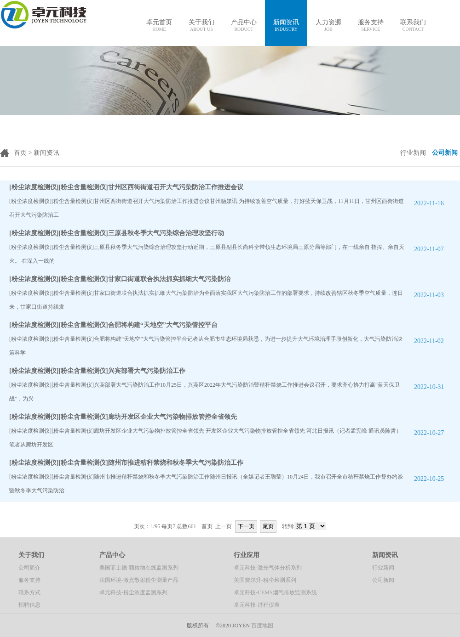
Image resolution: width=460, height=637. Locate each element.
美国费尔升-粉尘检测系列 (265, 580)
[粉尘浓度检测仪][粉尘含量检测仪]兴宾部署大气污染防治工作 (97, 370)
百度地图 (262, 625)
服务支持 (371, 25)
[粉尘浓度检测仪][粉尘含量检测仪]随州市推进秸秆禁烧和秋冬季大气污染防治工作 (126, 462)
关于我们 (201, 25)
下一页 (246, 526)
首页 (20, 152)
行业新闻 (383, 567)
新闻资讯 (286, 25)
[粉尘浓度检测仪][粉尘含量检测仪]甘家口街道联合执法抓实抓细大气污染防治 (119, 279)
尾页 (268, 526)
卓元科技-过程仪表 (257, 605)
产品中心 (244, 25)
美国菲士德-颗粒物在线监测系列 (138, 567)
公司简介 (29, 567)
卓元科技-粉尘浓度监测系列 (133, 592)
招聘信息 (29, 605)
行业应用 (246, 555)
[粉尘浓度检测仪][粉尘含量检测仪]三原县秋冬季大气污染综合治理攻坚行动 (116, 233)
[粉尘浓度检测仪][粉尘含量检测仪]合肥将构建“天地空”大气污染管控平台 (113, 324)
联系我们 (413, 25)
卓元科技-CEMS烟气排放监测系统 (275, 592)
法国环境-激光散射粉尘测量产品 (138, 580)
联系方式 (29, 592)
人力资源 (328, 25)
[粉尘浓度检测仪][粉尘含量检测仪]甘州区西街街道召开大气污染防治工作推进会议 (126, 187)
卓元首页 (159, 25)
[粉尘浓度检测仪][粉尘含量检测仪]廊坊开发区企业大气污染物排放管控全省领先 (123, 416)
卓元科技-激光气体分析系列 (268, 567)
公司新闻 (383, 580)
